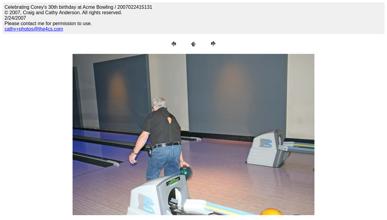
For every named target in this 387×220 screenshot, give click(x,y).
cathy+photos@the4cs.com (34, 28)
